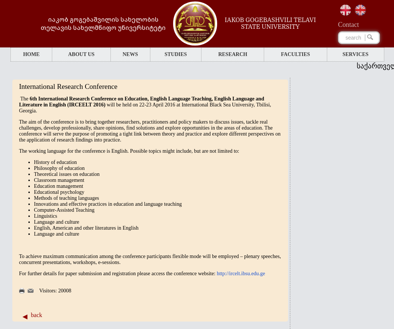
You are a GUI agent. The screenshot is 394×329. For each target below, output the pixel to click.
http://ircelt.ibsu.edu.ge (241, 273)
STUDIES (176, 54)
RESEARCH (232, 54)
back (36, 315)
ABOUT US (81, 54)
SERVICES (356, 54)
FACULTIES (295, 54)
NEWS (130, 54)
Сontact (348, 24)
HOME (31, 54)
